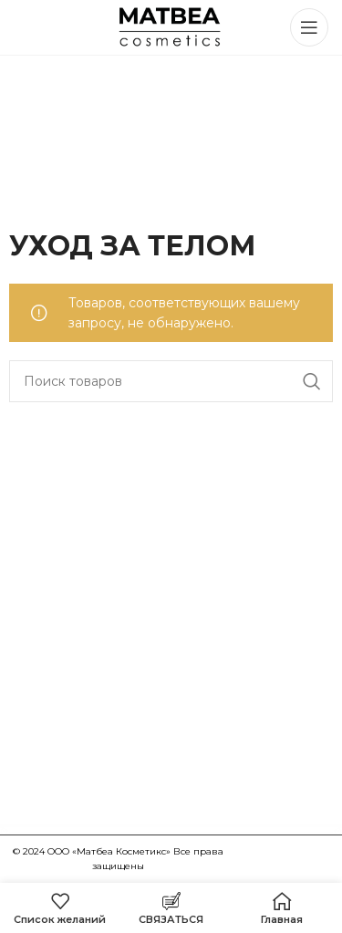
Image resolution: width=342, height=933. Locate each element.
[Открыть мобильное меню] (309, 27)
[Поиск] (171, 381)
